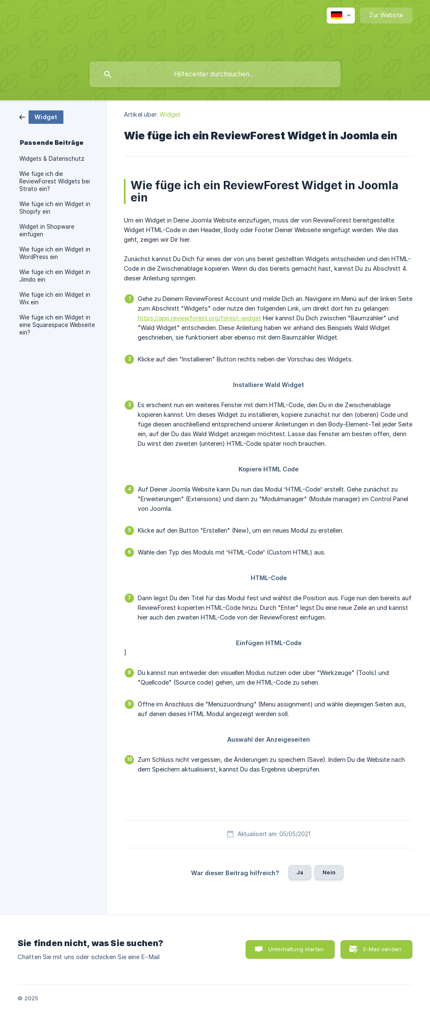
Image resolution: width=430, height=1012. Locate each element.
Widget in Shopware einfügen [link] (46, 230)
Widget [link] (170, 114)
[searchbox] (215, 74)
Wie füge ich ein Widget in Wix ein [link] (54, 298)
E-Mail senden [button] (382, 949)
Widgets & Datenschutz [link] (51, 158)
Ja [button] (299, 872)
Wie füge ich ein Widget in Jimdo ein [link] (54, 276)
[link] (41, 116)
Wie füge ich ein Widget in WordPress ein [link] (54, 253)
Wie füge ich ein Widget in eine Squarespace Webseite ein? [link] (57, 325)
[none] (341, 16)
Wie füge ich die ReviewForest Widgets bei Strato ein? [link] (54, 181)
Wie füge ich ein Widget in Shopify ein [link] (54, 208)
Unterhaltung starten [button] (296, 949)
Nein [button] (329, 872)
